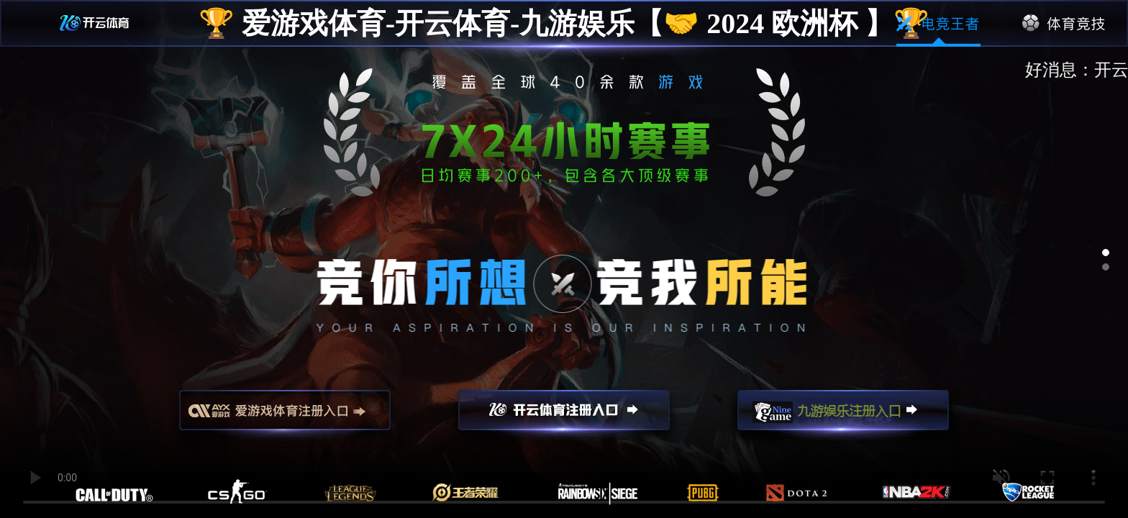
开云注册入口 (564, 416)
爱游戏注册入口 (284, 416)
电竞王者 (938, 24)
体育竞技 (1064, 24)
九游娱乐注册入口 (843, 416)
